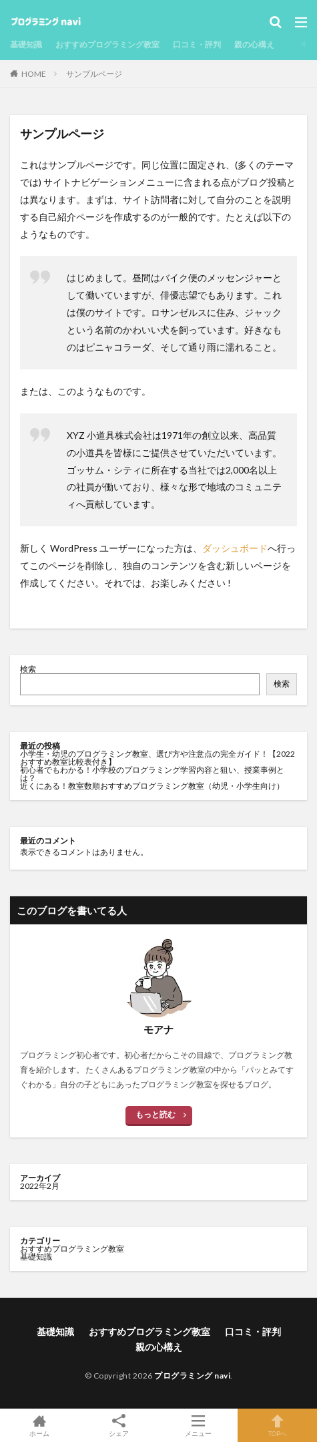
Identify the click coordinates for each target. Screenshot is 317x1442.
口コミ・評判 (197, 44)
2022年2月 (39, 1186)
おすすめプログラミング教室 (107, 44)
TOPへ (277, 1425)
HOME (33, 74)
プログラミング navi (192, 1376)
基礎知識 (26, 44)
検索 (28, 669)
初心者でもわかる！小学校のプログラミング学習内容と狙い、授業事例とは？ (152, 774)
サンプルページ (94, 74)
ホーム (39, 1425)
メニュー (198, 1425)
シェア (119, 1425)
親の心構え (254, 44)
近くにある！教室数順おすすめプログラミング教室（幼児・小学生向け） (152, 786)
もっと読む (155, 1114)
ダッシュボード (235, 548)
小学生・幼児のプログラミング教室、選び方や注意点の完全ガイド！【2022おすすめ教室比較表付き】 (157, 758)
